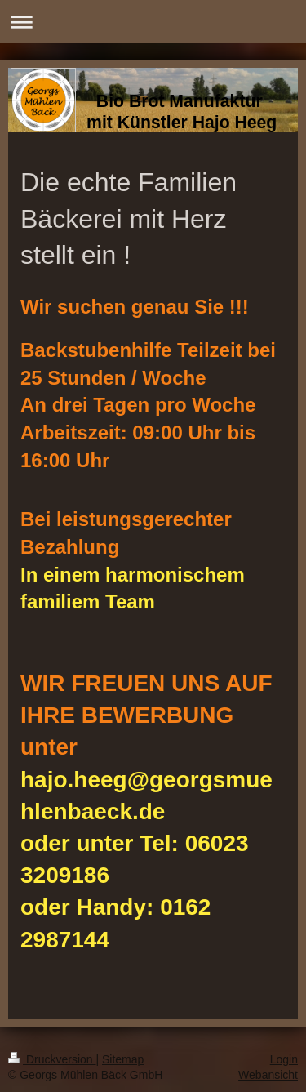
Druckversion (51, 1059)
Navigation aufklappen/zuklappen (153, 21)
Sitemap (123, 1059)
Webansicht (268, 1074)
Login (284, 1059)
